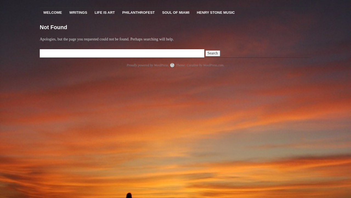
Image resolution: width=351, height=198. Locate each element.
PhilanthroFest (138, 12)
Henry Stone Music (216, 12)
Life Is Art (105, 12)
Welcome (52, 12)
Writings (78, 12)
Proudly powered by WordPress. (148, 65)
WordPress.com (213, 65)
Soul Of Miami (175, 12)
